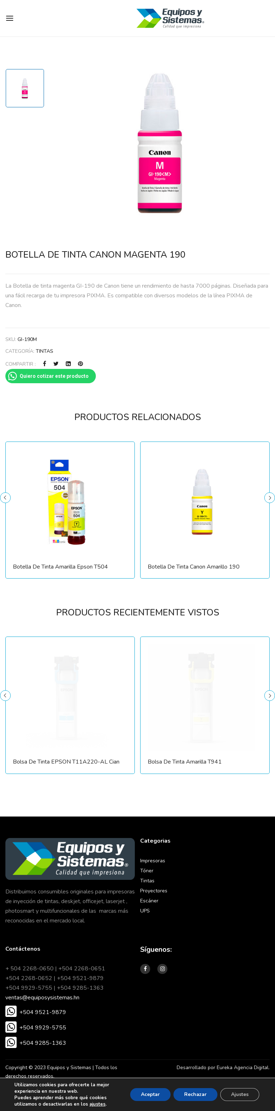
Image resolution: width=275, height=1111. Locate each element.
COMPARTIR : (20, 364)
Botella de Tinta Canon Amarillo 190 (194, 567)
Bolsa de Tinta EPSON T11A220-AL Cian (66, 762)
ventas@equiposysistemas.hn (42, 998)
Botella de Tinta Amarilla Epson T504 (60, 567)
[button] (35, 1012)
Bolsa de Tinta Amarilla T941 (185, 762)
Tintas (44, 351)
